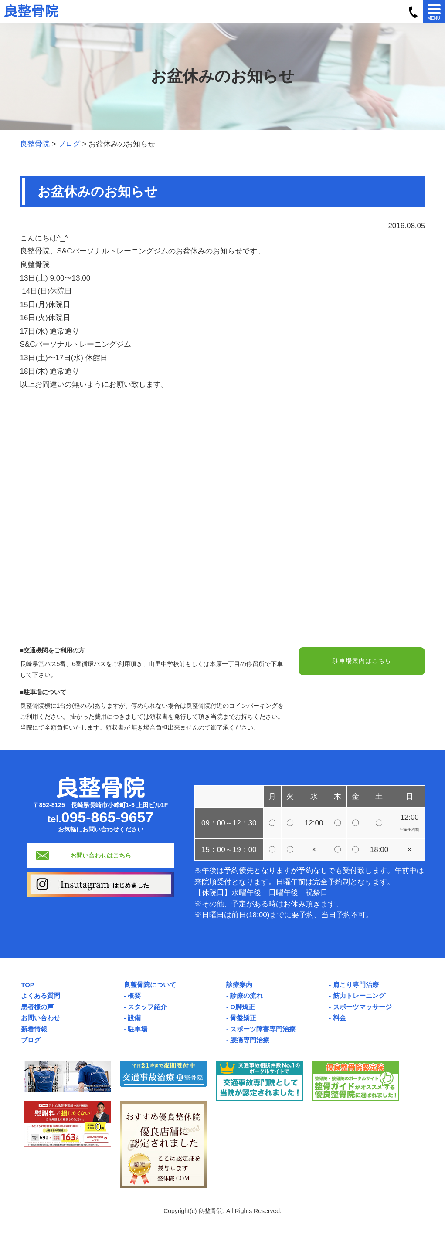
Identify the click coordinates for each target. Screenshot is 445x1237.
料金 (339, 1017)
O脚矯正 (242, 1007)
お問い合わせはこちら (101, 855)
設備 (134, 1017)
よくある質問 (40, 995)
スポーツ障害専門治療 (263, 1029)
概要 (134, 995)
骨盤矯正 (243, 1017)
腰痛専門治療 (249, 1040)
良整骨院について (150, 984)
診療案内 (239, 984)
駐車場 (137, 1029)
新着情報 (34, 1029)
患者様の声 (37, 1007)
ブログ (31, 1040)
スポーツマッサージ (362, 1007)
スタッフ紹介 (147, 1007)
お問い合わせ (40, 1017)
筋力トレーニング (359, 995)
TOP (27, 984)
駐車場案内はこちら (361, 662)
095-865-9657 (107, 817)
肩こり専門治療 (356, 984)
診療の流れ (246, 995)
